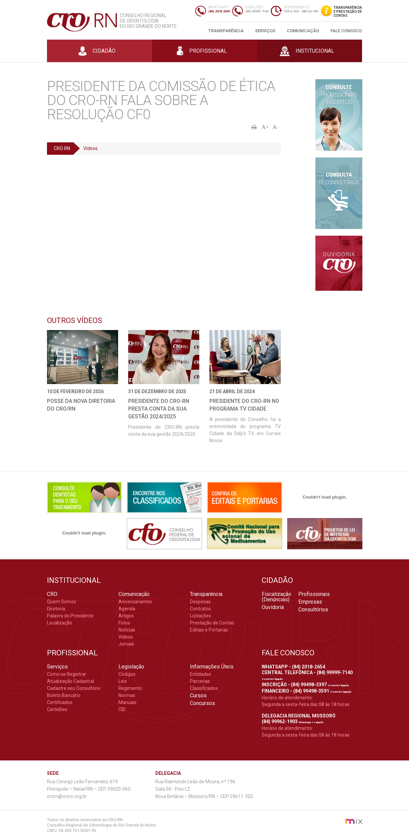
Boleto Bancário (64, 695)
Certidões (57, 709)
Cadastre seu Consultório (73, 688)
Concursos (202, 703)
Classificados (204, 688)
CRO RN (62, 148)
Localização (59, 622)
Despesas (200, 601)
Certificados (59, 702)
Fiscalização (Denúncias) (276, 597)
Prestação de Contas (212, 622)
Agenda (126, 608)
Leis (122, 681)
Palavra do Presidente (70, 615)
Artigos (126, 615)
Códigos (127, 674)
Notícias (126, 630)
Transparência (226, 30)
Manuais (127, 702)
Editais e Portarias (209, 630)
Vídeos (90, 148)
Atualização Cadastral (70, 681)
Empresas (310, 602)
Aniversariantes (135, 601)
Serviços (265, 30)
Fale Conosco (346, 30)
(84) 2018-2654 (219, 11)
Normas (126, 695)
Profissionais (314, 594)
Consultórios (313, 609)
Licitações (200, 615)
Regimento (130, 688)
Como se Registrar (66, 674)
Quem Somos (61, 601)
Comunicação (303, 30)
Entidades (200, 674)
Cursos (198, 695)
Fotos (124, 622)
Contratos (200, 608)
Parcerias (200, 681)
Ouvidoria (273, 607)
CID (121, 709)
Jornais (126, 644)
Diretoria (56, 608)
